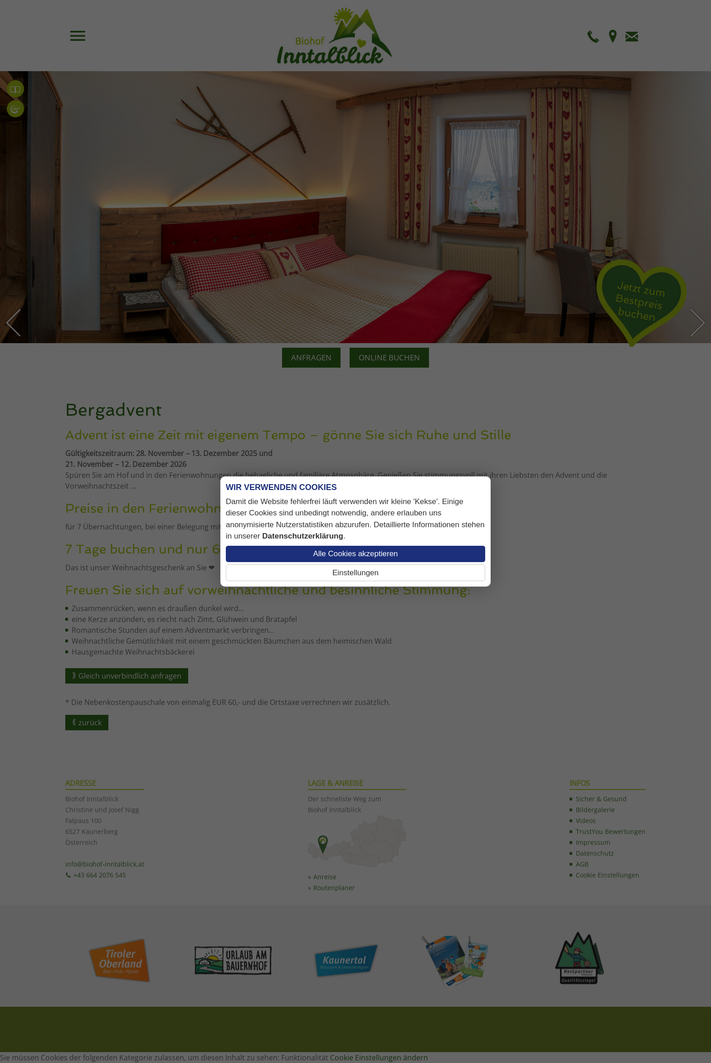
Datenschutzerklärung (302, 536)
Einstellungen (355, 572)
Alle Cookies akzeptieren (355, 553)
